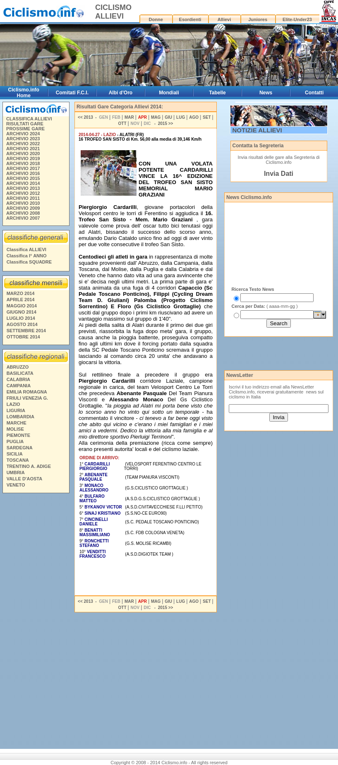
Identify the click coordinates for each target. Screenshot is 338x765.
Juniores (257, 19)
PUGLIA (15, 441)
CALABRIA (18, 379)
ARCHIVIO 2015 (23, 178)
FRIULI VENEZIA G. (27, 398)
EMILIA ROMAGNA (27, 391)
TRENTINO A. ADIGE (29, 466)
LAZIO (13, 404)
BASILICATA (20, 373)
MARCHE (16, 422)
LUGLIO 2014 (21, 318)
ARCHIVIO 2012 (23, 193)
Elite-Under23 (297, 19)
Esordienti (190, 19)
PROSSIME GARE (25, 128)
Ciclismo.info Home (23, 92)
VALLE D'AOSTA (25, 478)
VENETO (16, 484)
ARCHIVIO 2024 (23, 133)
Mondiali (169, 93)
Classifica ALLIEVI (26, 249)
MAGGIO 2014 (22, 305)
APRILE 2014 (21, 299)
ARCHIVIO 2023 (23, 138)
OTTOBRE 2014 (23, 336)
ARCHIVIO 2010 (23, 203)
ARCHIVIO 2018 (23, 163)
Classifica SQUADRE (29, 261)
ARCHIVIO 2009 (23, 208)
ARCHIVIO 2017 (23, 168)
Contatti (314, 93)
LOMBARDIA (20, 416)
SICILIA (15, 453)
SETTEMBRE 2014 (26, 330)
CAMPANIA (19, 385)
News (265, 93)
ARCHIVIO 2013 (23, 188)
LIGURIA (16, 410)
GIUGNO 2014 (21, 311)
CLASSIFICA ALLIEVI (29, 118)
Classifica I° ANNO (27, 255)
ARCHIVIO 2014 (23, 183)
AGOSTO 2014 (22, 324)
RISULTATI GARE (24, 123)
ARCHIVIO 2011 (23, 198)
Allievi (224, 19)
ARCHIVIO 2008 (23, 213)
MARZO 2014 (21, 293)
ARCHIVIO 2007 (23, 218)
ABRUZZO (18, 367)
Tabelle (217, 93)
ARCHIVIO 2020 (23, 153)
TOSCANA (18, 460)
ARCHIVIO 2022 (23, 143)
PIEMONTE (18, 435)
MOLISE (15, 429)
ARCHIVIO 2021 (23, 148)
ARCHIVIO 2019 (23, 158)
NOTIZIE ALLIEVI (257, 130)
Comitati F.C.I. (72, 93)
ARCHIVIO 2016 (23, 173)
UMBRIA (16, 472)
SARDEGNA (20, 447)
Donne (156, 19)
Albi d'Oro (121, 93)
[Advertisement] (35, 622)
